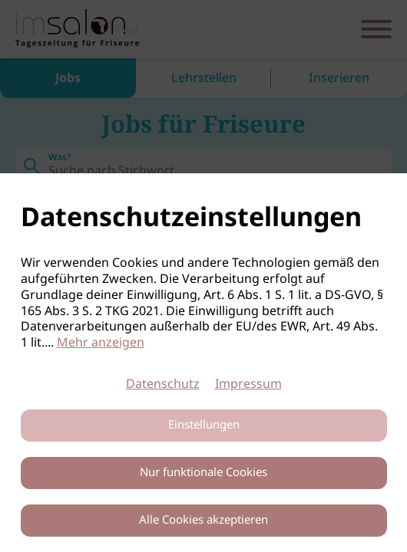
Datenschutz (163, 384)
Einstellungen (204, 425)
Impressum (248, 384)
